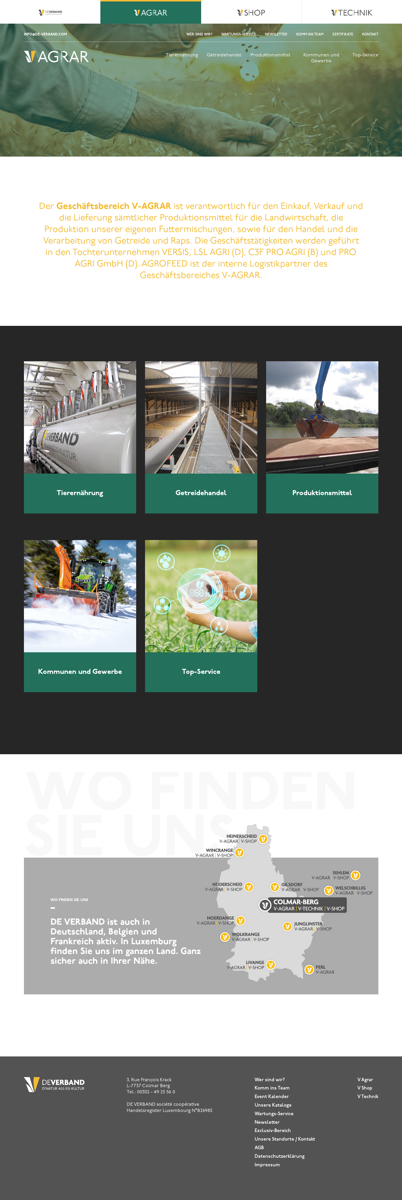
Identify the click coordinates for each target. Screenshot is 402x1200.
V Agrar (365, 1080)
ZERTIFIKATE (342, 34)
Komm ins (272, 1088)
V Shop (364, 1088)
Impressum (267, 1165)
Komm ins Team (309, 34)
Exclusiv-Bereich (273, 1131)
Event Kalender (272, 1097)
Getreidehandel (224, 55)
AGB (259, 1148)
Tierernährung (182, 55)
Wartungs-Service (238, 34)
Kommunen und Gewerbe (321, 58)
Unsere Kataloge (273, 1105)
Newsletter (276, 34)
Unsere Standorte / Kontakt (285, 1139)
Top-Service (365, 55)
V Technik (367, 1097)
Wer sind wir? (199, 34)
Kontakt (370, 34)
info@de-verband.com (45, 34)
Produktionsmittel (270, 55)
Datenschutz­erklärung (280, 1156)
